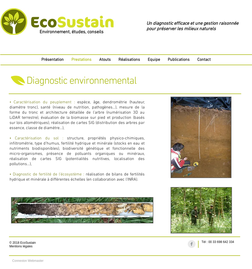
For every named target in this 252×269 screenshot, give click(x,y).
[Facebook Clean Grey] (191, 244)
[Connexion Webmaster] (28, 260)
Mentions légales (21, 246)
